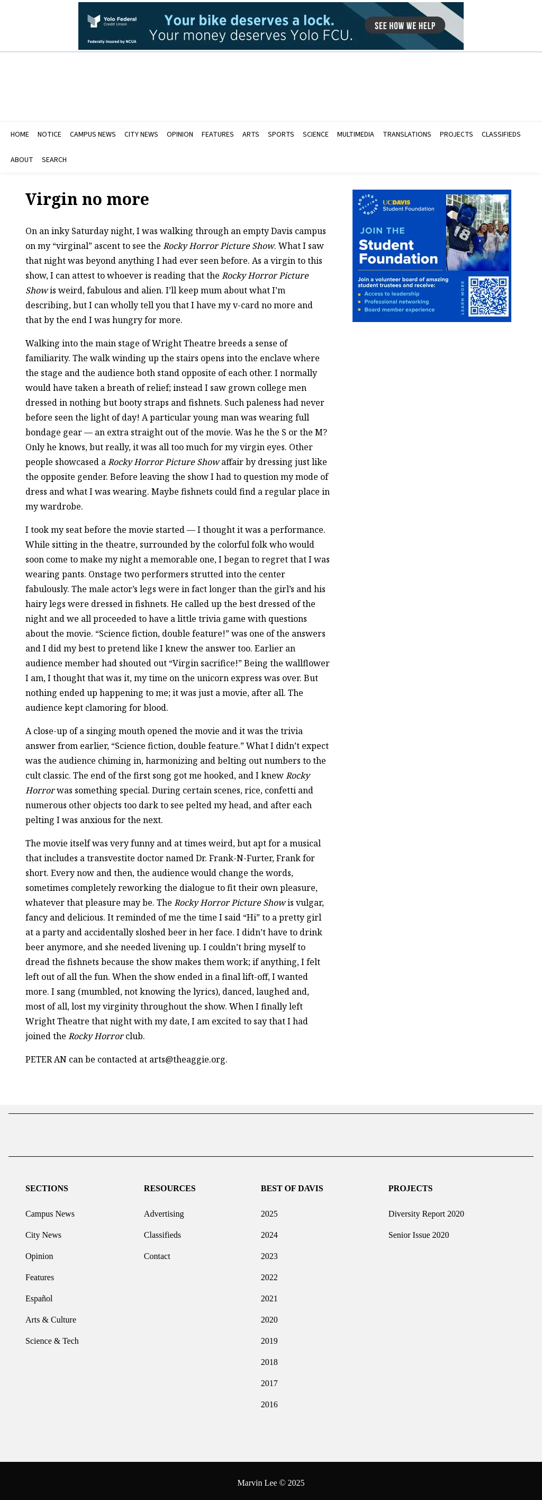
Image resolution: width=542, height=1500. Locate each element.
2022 (269, 1273)
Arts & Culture (50, 1315)
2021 (269, 1294)
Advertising (164, 1209)
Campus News (50, 1209)
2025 (269, 1209)
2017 (269, 1378)
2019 (269, 1336)
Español (39, 1294)
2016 (269, 1400)
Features (39, 1273)
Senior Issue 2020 (419, 1230)
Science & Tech (52, 1336)
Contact (157, 1251)
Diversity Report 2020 (426, 1209)
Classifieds (162, 1230)
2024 (269, 1230)
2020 (269, 1315)
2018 (269, 1357)
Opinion (39, 1251)
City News (43, 1230)
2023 (269, 1251)
